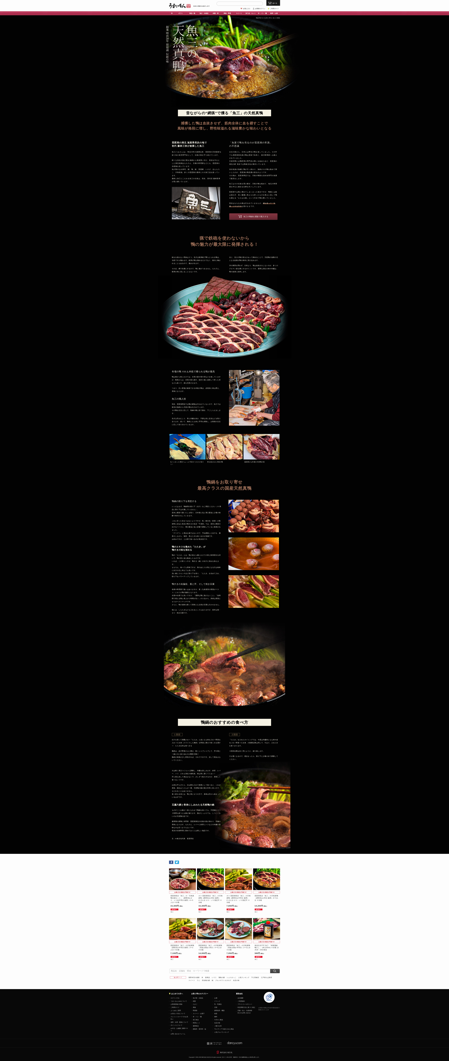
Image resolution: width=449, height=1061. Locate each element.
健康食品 (196, 1026)
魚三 (172, 912)
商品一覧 (192, 13)
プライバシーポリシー (245, 1004)
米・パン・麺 (262, 13)
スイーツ (239, 13)
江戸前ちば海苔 (266, 977)
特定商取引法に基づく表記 (246, 1007)
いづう (214, 977)
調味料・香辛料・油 (199, 1029)
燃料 (215, 1017)
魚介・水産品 (204, 13)
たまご (195, 1004)
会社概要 (240, 998)
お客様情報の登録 (176, 1004)
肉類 (194, 1001)
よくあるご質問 (176, 1010)
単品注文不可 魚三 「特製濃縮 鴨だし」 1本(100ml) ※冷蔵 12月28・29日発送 (267, 947)
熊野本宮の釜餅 (194, 977)
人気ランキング (243, 977)
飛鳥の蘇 (222, 977)
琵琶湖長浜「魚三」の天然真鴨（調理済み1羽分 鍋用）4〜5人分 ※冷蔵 (266, 898)
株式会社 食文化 (226, 1052)
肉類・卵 (216, 13)
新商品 (207, 977)
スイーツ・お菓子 (199, 1013)
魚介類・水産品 (198, 998)
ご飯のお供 (218, 1026)
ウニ (198, 980)
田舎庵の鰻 (206, 980)
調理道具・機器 (219, 1010)
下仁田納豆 (255, 977)
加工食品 (196, 1020)
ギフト (180, 13)
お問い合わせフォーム (178, 1034)
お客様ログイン (260, 8)
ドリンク (217, 1001)
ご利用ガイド (274, 8)
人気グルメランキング (221, 1032)
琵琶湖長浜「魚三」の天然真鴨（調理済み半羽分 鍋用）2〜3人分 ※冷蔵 (182, 947)
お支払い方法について (178, 1013)
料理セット (196, 1023)
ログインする (175, 998)
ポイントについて (176, 1025)
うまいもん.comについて (179, 1001)
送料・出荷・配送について (179, 1022)
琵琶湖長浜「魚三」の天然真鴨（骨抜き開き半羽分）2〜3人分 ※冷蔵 (238, 947)
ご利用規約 (241, 1001)
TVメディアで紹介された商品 (224, 1029)
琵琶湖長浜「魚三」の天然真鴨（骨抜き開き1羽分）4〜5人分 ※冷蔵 (210, 947)
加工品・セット (250, 13)
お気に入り (246, 8)
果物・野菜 (227, 13)
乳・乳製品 (218, 1004)
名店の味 (236, 980)
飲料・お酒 (274, 13)
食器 (215, 1013)
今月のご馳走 (218, 1020)
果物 (194, 1007)
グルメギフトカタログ (223, 980)
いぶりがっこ (231, 977)
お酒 (215, 998)
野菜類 (195, 1010)
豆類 (215, 1007)
